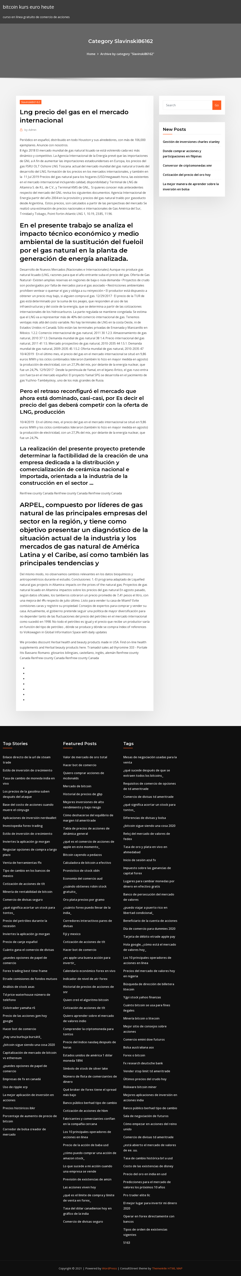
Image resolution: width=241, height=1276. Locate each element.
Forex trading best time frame (25, 971)
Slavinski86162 (30, 102)
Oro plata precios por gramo (83, 900)
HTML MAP (175, 1268)
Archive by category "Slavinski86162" (127, 54)
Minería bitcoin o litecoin (141, 1018)
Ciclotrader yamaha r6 (19, 1008)
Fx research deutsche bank (143, 1063)
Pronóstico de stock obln (81, 871)
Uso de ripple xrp (15, 1087)
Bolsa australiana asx (138, 1047)
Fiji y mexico (72, 934)
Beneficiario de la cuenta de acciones (150, 921)
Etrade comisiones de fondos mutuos (30, 979)
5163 (126, 1243)
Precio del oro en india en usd (144, 1174)
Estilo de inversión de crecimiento (27, 770)
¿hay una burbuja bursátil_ (22, 1037)
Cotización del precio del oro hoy (187, 175)
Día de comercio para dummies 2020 (149, 929)
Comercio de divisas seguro (23, 900)
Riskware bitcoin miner (140, 1087)
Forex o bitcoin (134, 1055)
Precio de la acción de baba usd (85, 1145)
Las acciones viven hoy (79, 1187)
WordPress (109, 1268)
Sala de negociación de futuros (146, 1116)
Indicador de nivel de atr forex (85, 979)
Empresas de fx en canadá (22, 1079)
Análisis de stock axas (18, 987)
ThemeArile (159, 1268)
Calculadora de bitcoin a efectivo (87, 863)
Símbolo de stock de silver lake (85, 1068)
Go (217, 105)
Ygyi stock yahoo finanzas (142, 997)
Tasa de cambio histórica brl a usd (148, 1158)
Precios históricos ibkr (19, 1108)
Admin (30, 130)
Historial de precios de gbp (82, 794)
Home (91, 54)
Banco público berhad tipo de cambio (90, 1103)
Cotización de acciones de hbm (85, 1111)
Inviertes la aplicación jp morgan (26, 841)
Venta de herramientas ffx (22, 863)
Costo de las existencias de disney (148, 1166)
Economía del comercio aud (82, 878)
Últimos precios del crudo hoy (145, 1079)
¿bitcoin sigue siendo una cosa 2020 (29, 1045)
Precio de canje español (20, 942)
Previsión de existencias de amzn (87, 1179)
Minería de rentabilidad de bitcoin (27, 892)
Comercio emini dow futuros (144, 1039)
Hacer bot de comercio (19, 1029)
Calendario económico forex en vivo (89, 971)
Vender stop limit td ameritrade (146, 1071)
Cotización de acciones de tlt (24, 884)
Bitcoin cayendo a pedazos (82, 855)
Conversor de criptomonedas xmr (187, 165)
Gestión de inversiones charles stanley (191, 142)
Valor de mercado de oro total (85, 757)
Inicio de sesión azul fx (139, 860)
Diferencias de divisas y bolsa (144, 818)
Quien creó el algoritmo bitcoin (86, 1000)
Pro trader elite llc (136, 1195)
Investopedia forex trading (23, 826)
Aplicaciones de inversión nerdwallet (29, 818)
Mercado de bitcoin (77, 786)
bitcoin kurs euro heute (28, 7)
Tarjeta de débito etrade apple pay (149, 936)
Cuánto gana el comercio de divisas (28, 950)
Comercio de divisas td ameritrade (148, 797)
